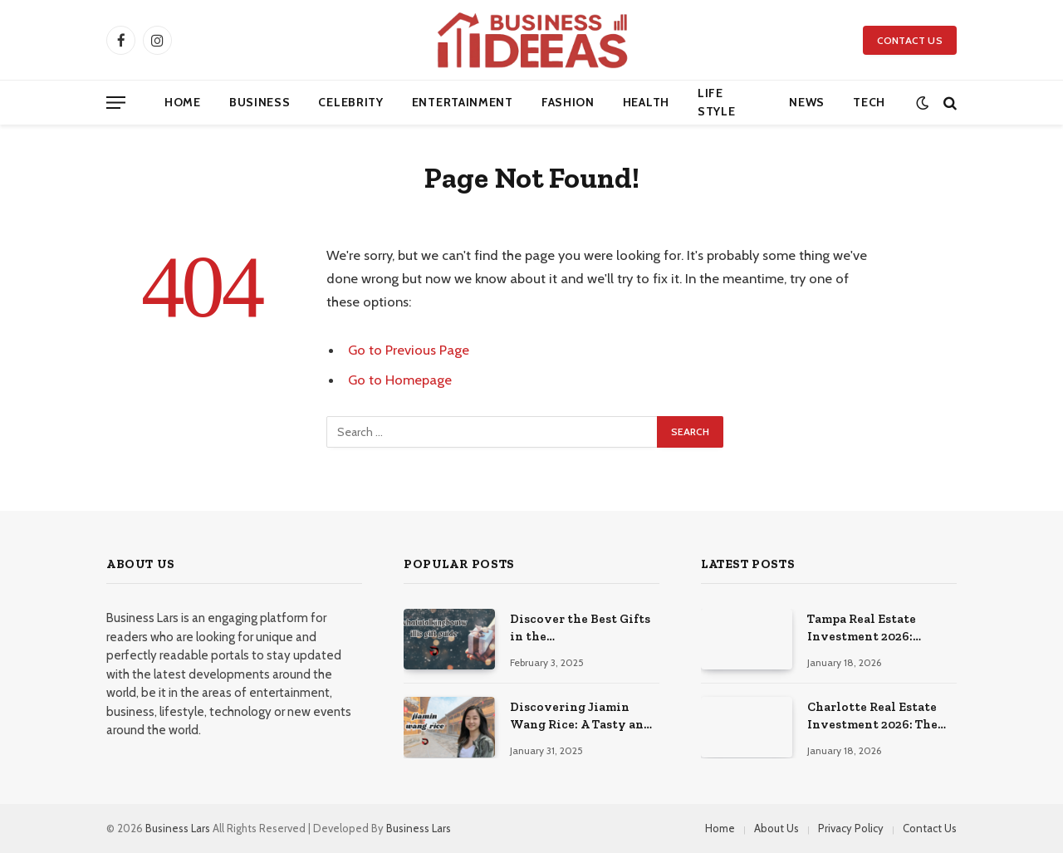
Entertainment (462, 102)
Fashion (568, 102)
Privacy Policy (851, 828)
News (807, 102)
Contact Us (910, 40)
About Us (776, 828)
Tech (869, 102)
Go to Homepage (400, 379)
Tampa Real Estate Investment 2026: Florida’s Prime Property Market (861, 628)
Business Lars (177, 828)
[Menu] (115, 102)
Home (182, 102)
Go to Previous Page (408, 349)
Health (646, 102)
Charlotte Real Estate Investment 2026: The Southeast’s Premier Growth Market (872, 716)
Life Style (717, 102)
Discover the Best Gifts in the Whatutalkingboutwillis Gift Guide (586, 628)
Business (260, 102)
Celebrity (350, 102)
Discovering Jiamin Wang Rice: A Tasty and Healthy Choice (581, 716)
